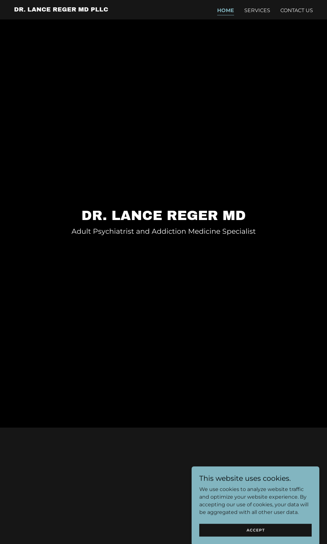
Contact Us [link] (296, 10)
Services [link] (257, 10)
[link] (61, 10)
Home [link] (225, 10)
